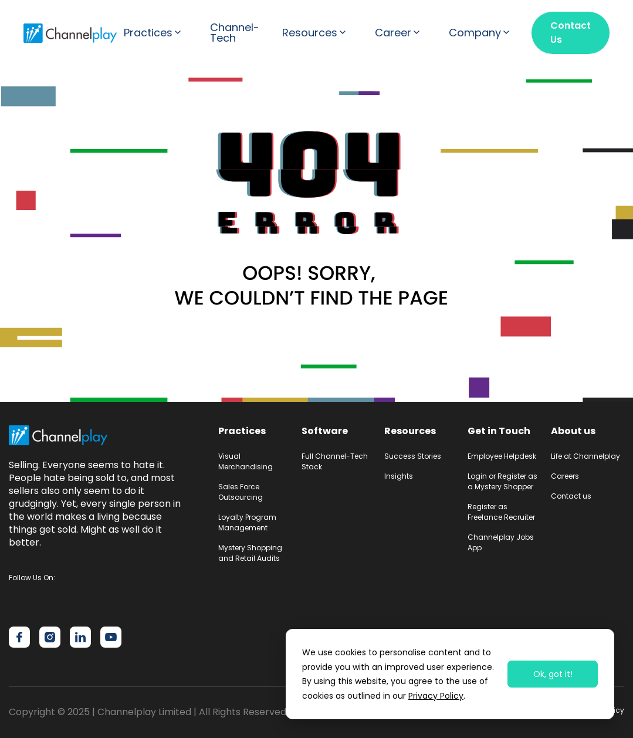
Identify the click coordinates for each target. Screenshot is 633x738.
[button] (155, 33)
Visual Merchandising (245, 461)
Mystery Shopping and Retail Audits (250, 553)
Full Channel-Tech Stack (335, 461)
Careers (565, 476)
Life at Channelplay (585, 456)
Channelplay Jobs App (501, 542)
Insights (398, 476)
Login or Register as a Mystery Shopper (502, 481)
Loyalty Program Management (247, 522)
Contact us (571, 496)
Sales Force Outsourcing (240, 492)
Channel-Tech (234, 32)
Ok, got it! (553, 674)
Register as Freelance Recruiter (501, 512)
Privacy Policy (435, 696)
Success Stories (412, 456)
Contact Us (570, 32)
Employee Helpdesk (502, 456)
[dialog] (450, 674)
